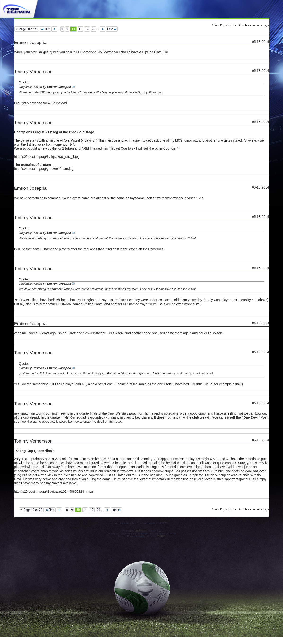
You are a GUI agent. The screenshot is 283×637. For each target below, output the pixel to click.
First (45, 29)
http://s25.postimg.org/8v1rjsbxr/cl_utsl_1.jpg (47, 157)
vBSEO (161, 536)
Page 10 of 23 (28, 29)
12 (87, 29)
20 (93, 29)
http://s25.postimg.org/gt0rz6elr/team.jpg (44, 169)
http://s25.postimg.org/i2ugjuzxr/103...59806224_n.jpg (53, 491)
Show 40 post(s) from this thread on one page (240, 25)
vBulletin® (141, 530)
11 (80, 29)
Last (111, 29)
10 (73, 29)
